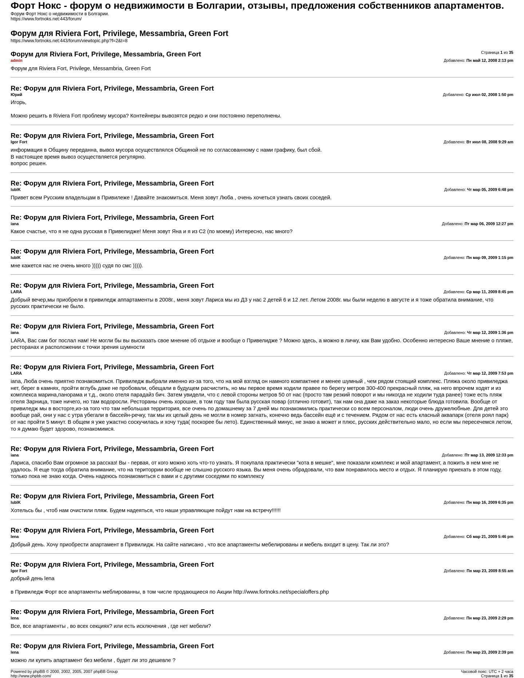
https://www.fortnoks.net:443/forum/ (46, 18)
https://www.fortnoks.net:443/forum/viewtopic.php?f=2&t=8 (69, 40)
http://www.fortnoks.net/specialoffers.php (281, 592)
